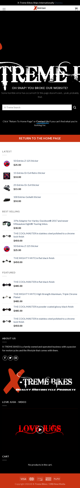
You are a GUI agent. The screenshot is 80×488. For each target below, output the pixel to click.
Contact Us (42, 121)
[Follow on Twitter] (10, 358)
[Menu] (4, 9)
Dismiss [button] (59, 2)
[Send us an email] (15, 358)
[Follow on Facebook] (5, 358)
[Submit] (75, 107)
